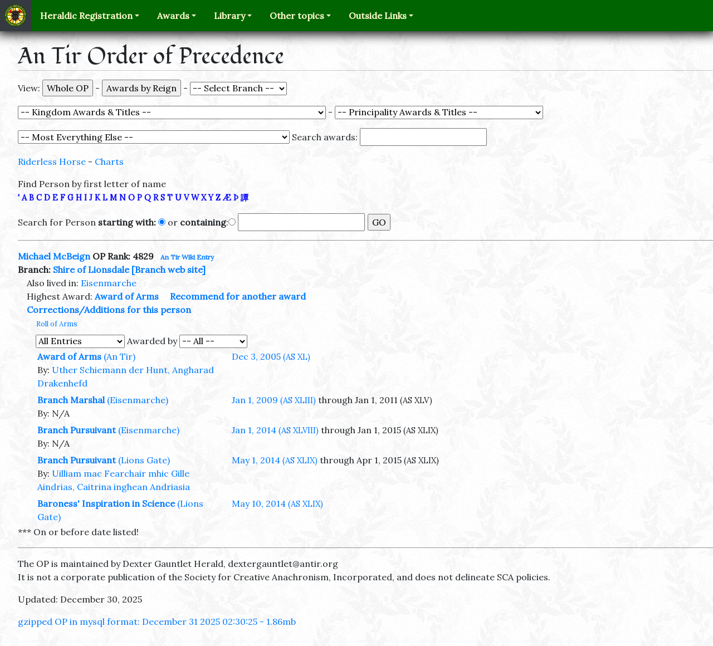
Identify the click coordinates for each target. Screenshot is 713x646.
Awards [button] (173, 15)
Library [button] (229, 15)
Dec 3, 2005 (271, 356)
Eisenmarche (108, 282)
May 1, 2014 (275, 460)
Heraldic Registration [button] (86, 15)
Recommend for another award (238, 296)
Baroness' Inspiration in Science (106, 503)
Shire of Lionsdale (91, 269)
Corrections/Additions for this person (109, 309)
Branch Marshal (71, 399)
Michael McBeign (54, 256)
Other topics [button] (297, 15)
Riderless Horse (52, 161)
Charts (109, 161)
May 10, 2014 (277, 503)
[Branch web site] (168, 269)
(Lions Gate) (144, 460)
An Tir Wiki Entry (187, 257)
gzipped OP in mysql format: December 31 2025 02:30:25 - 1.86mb (157, 621)
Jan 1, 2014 (275, 429)
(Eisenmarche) (137, 399)
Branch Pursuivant (76, 429)
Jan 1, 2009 (274, 399)
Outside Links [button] (378, 15)
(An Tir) (119, 356)
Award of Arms (127, 296)
